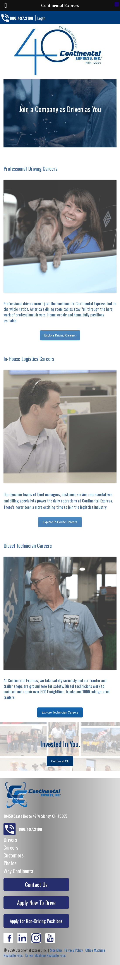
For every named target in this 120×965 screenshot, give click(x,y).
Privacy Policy (73, 950)
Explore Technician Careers (60, 712)
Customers (13, 855)
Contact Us (36, 884)
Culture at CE (60, 761)
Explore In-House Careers (60, 522)
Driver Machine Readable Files (45, 955)
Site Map (56, 950)
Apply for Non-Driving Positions (36, 920)
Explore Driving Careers (60, 335)
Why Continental (18, 871)
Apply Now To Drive (36, 902)
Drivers (10, 839)
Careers (10, 847)
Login (41, 18)
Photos (9, 863)
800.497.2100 (21, 18)
